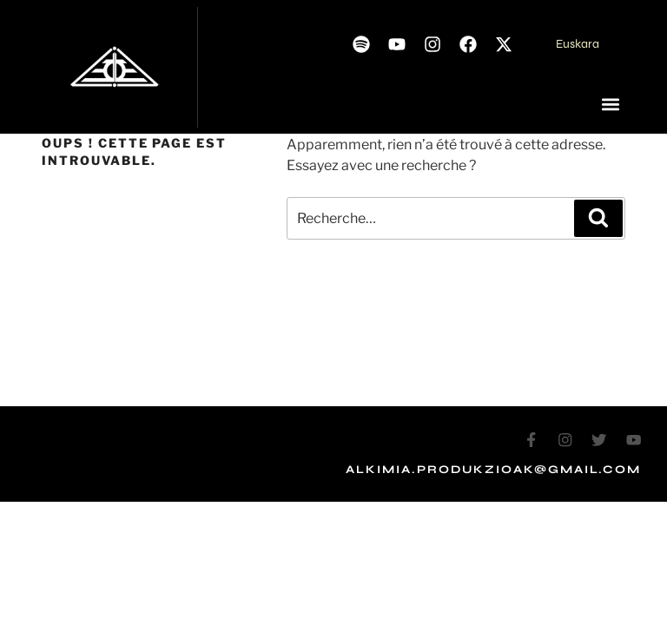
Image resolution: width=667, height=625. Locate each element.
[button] (611, 104)
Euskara (577, 43)
